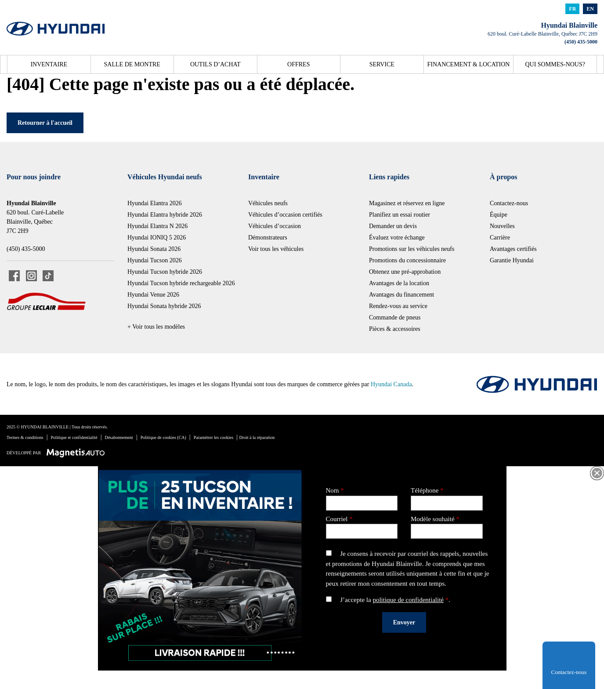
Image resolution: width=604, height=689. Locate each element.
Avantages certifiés (513, 249)
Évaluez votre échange (397, 237)
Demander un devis (393, 226)
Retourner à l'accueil (45, 123)
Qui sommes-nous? (555, 64)
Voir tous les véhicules (276, 249)
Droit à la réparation (257, 437)
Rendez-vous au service (398, 306)
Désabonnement (119, 437)
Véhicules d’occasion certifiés (285, 214)
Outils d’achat (215, 64)
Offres (298, 64)
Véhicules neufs (268, 203)
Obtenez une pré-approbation (405, 271)
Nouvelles (502, 226)
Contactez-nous (509, 203)
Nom (362, 496)
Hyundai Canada (391, 384)
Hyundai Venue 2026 (153, 294)
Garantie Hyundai (512, 260)
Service (381, 64)
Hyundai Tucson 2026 (154, 260)
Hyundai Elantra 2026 (154, 203)
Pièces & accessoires (394, 329)
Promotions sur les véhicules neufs (411, 249)
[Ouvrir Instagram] (31, 275)
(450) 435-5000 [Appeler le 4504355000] (580, 42)
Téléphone (447, 496)
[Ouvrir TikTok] (48, 275)
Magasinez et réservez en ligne (407, 203)
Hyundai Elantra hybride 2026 (164, 214)
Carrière (500, 237)
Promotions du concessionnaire (407, 260)
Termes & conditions (25, 437)
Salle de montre (132, 64)
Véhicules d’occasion (274, 226)
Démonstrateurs (267, 237)
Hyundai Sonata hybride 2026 (164, 306)
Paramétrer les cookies (214, 437)
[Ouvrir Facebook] (14, 275)
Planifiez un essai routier (399, 214)
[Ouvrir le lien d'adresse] (542, 34)
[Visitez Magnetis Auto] (78, 453)
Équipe (498, 214)
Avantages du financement (401, 294)
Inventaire (48, 64)
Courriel (362, 525)
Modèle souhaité (447, 525)
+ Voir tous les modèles (156, 326)
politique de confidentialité (408, 599)
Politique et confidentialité (74, 437)
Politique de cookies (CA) (163, 437)
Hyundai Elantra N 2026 (157, 226)
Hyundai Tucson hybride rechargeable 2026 (181, 283)
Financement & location (468, 64)
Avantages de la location (399, 283)
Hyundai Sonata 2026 (154, 249)
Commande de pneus (394, 317)
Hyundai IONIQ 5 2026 (156, 237)
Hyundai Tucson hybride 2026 (164, 271)
